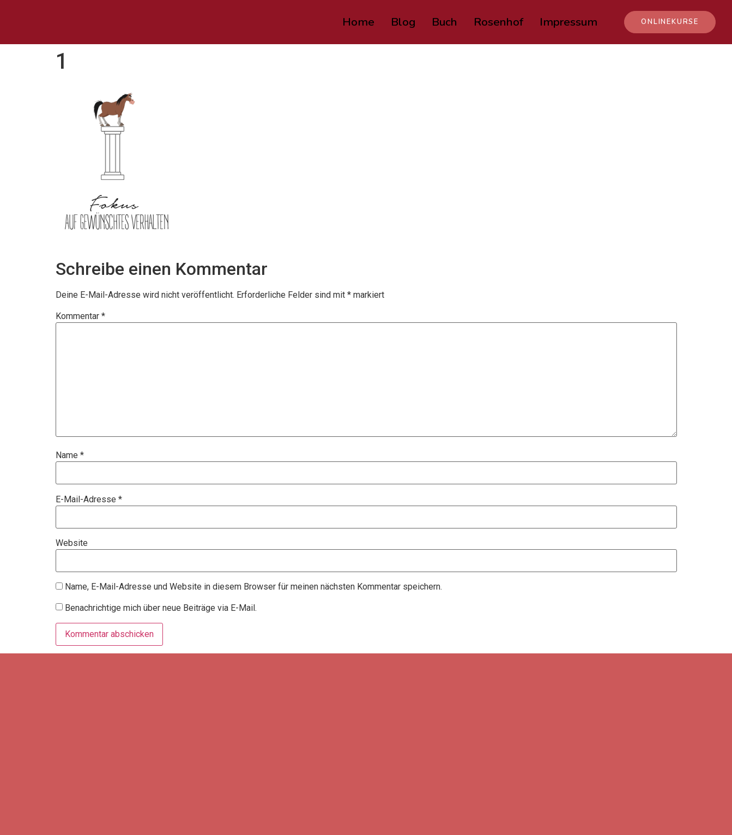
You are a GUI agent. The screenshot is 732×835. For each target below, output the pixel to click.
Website (72, 543)
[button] (670, 22)
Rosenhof (498, 21)
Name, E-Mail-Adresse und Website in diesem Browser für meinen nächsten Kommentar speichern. (253, 586)
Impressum (568, 21)
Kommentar (80, 316)
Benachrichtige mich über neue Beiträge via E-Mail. (161, 608)
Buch (444, 21)
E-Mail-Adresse (89, 499)
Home (358, 21)
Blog (403, 21)
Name (70, 455)
